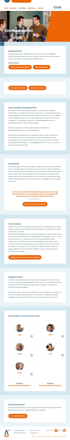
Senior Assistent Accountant (20, 67)
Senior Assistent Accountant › (19, 384)
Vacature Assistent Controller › (50, 384)
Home (6, 8)
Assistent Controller (41, 67)
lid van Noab (54, 436)
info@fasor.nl (34, 433)
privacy (38, 436)
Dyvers (39, 199)
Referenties (31, 8)
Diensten (13, 8)
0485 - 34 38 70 (35, 430)
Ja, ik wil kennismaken (18, 416)
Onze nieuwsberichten (18, 88)
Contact (41, 8)
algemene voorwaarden (46, 436)
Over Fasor (22, 8)
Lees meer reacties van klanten (35, 204)
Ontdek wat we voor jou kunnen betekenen (25, 257)
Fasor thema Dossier (37, 88)
